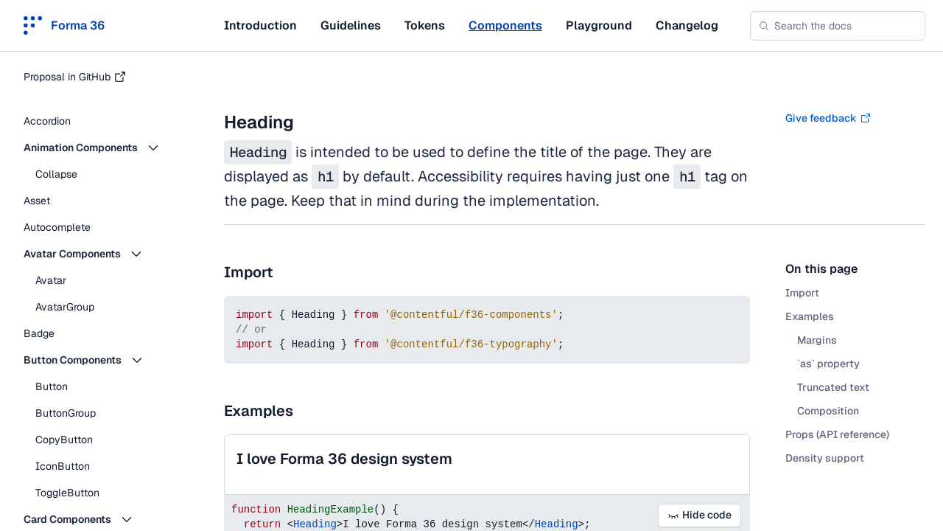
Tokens (424, 25)
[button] (103, 147)
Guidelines (350, 25)
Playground (599, 25)
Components (505, 25)
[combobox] (837, 26)
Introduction (260, 25)
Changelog (687, 25)
